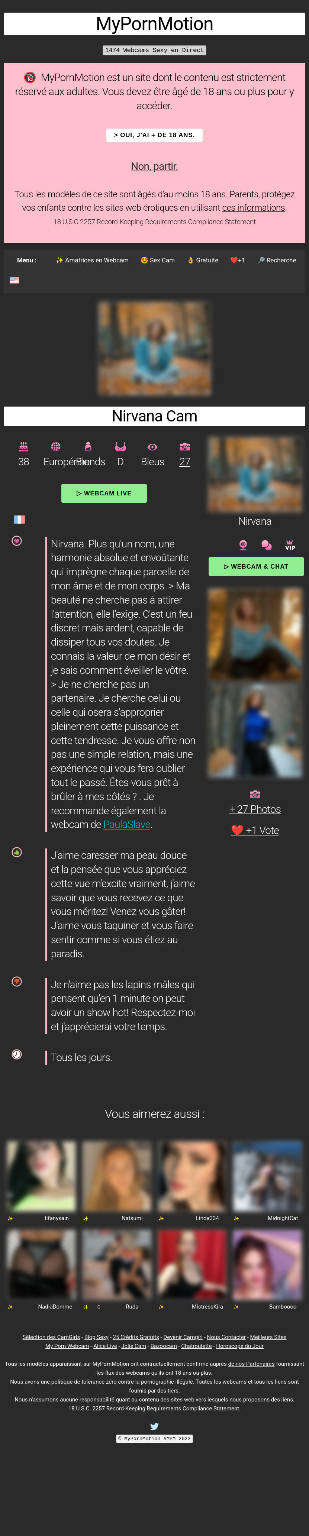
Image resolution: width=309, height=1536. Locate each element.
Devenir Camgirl (182, 1337)
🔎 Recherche (276, 260)
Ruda (132, 1306)
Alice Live (105, 1346)
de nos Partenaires (251, 1364)
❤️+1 (237, 260)
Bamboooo (282, 1306)
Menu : (26, 260)
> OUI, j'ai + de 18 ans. (154, 135)
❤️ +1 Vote (255, 830)
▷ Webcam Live (104, 493)
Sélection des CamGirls (51, 1337)
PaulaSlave (126, 824)
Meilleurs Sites (268, 1337)
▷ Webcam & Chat (256, 566)
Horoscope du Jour (240, 1346)
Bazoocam (164, 1346)
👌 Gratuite (202, 260)
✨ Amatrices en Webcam (92, 260)
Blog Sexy (96, 1337)
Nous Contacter (226, 1337)
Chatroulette (196, 1346)
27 (184, 462)
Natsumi (132, 1218)
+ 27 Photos (255, 809)
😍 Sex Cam (158, 260)
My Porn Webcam (67, 1346)
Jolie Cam (133, 1346)
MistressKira (207, 1306)
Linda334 (207, 1218)
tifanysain (57, 1218)
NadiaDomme (55, 1306)
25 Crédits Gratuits (136, 1337)
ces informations (253, 208)
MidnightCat (283, 1218)
